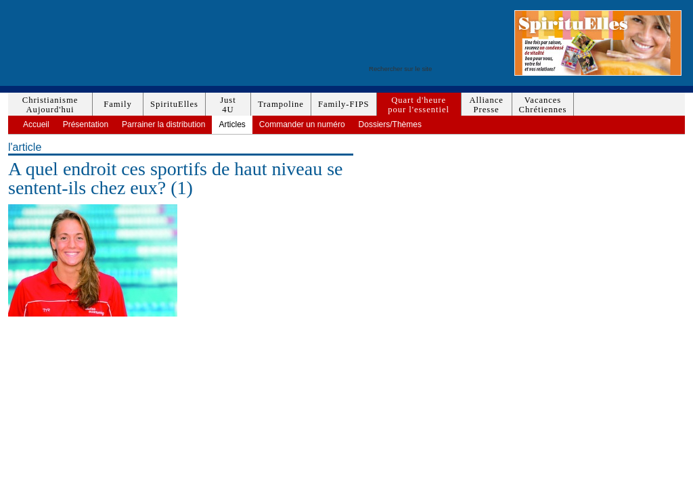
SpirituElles (174, 104)
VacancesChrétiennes (543, 104)
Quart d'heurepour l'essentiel (418, 104)
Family (117, 104)
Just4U (228, 104)
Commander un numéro (302, 124)
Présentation (85, 124)
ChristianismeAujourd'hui (50, 104)
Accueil (36, 124)
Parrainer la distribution (163, 124)
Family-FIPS (344, 104)
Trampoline (281, 104)
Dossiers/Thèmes (390, 124)
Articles (232, 124)
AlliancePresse (486, 104)
